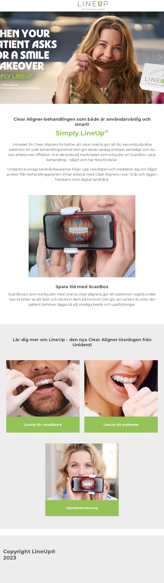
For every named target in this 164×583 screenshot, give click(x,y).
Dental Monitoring (82, 508)
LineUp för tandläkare (43, 424)
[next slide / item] (159, 58)
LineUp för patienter (121, 424)
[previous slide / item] (4, 58)
